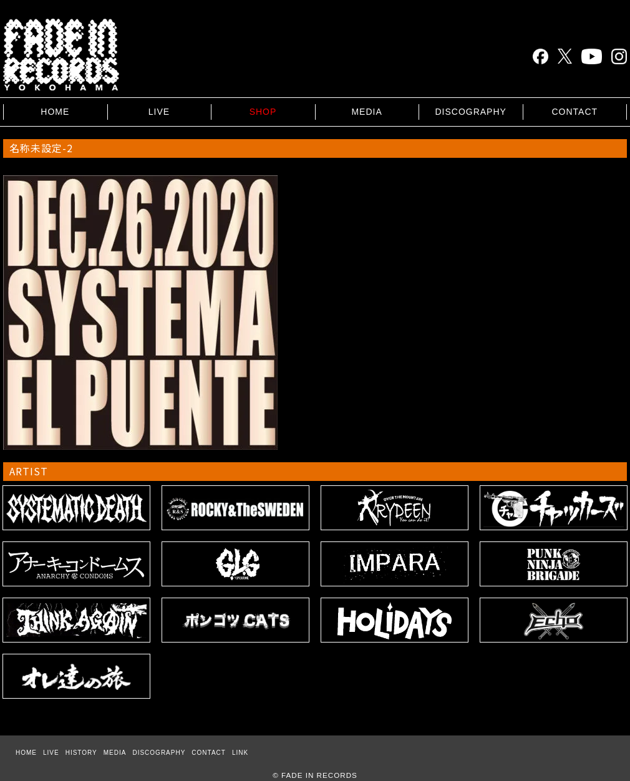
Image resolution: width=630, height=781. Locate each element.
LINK (240, 752)
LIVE (159, 112)
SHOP (263, 112)
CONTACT (574, 112)
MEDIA (366, 112)
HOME (55, 112)
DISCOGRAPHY (470, 112)
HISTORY (81, 752)
